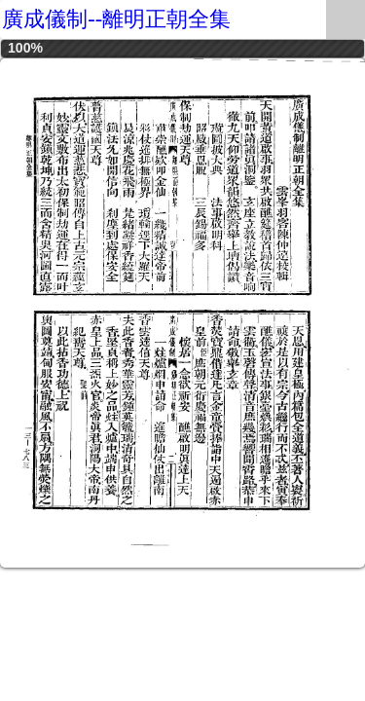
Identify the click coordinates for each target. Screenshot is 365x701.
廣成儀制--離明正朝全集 (116, 19)
